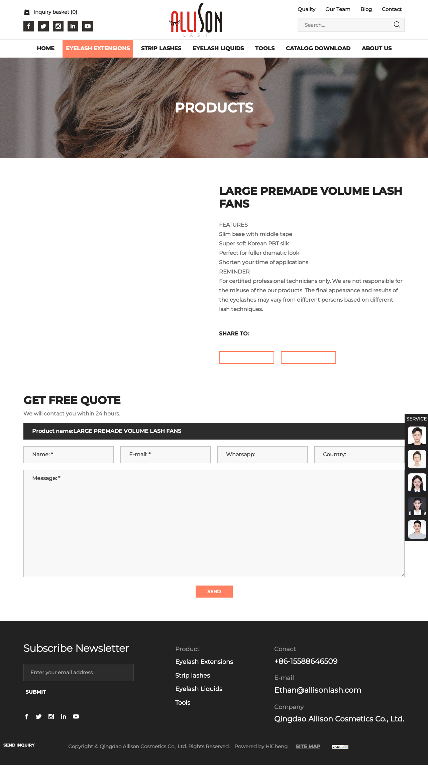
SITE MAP (308, 754)
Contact (392, 9)
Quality (306, 9)
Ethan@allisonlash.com (317, 698)
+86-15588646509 (305, 669)
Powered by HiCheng (261, 754)
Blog (366, 9)
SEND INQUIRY (22, 745)
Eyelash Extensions (204, 670)
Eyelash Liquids (198, 697)
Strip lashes (192, 683)
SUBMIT (35, 699)
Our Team (337, 9)
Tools (182, 710)
